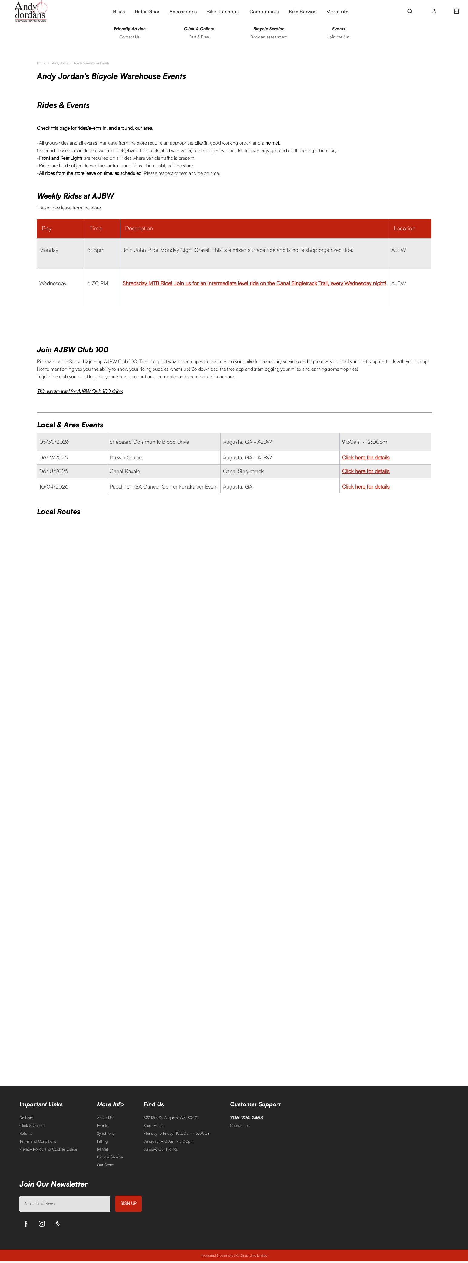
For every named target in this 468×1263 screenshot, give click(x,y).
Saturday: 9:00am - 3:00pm (169, 1142)
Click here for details (366, 458)
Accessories (183, 11)
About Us (104, 1119)
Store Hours (153, 1126)
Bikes (119, 11)
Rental (102, 1150)
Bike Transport (223, 11)
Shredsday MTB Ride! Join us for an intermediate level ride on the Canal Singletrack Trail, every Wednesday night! (254, 284)
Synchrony (106, 1134)
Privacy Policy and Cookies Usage (48, 1150)
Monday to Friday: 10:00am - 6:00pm (177, 1134)
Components (264, 11)
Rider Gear (147, 11)
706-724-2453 (246, 1119)
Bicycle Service (110, 1158)
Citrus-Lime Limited (253, 1257)
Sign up (128, 1204)
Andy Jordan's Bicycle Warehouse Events (89, 64)
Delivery (26, 1119)
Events (102, 1126)
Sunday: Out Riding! (161, 1150)
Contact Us (239, 1126)
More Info (337, 11)
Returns (25, 1134)
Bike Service (303, 11)
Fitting (102, 1142)
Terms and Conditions (37, 1142)
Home (42, 64)
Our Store (105, 1166)
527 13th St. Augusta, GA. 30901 (171, 1119)
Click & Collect (32, 1126)
